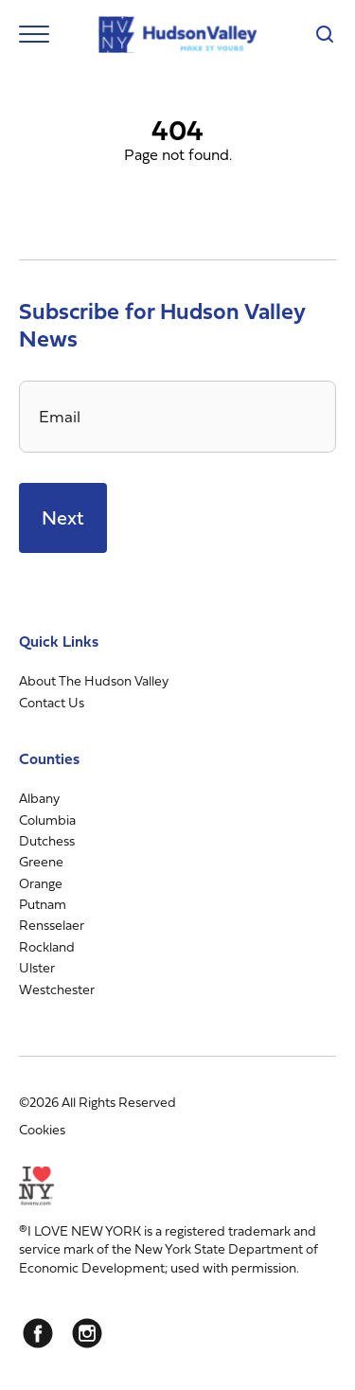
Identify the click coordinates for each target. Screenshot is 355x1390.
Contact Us (51, 702)
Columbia (47, 819)
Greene (41, 861)
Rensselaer (51, 925)
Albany (39, 798)
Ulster (37, 967)
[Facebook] (38, 1333)
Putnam (42, 904)
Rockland (47, 946)
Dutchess (47, 840)
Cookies (42, 1129)
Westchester (57, 989)
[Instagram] (87, 1333)
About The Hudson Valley (94, 680)
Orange (40, 883)
